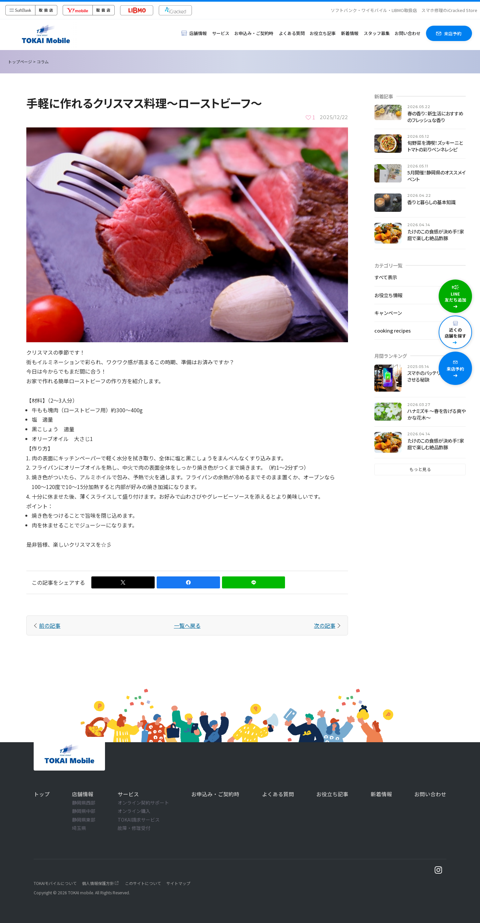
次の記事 (324, 625)
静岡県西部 (83, 802)
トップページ (20, 61)
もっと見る (420, 469)
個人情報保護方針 (98, 883)
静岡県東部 (83, 819)
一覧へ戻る (187, 625)
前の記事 (49, 625)
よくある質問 (292, 33)
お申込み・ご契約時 (253, 33)
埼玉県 (79, 828)
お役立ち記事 (323, 33)
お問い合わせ (408, 33)
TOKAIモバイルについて (55, 883)
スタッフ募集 (377, 33)
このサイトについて (143, 883)
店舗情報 (82, 794)
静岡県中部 (83, 811)
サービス (220, 33)
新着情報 (349, 33)
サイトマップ (178, 883)
